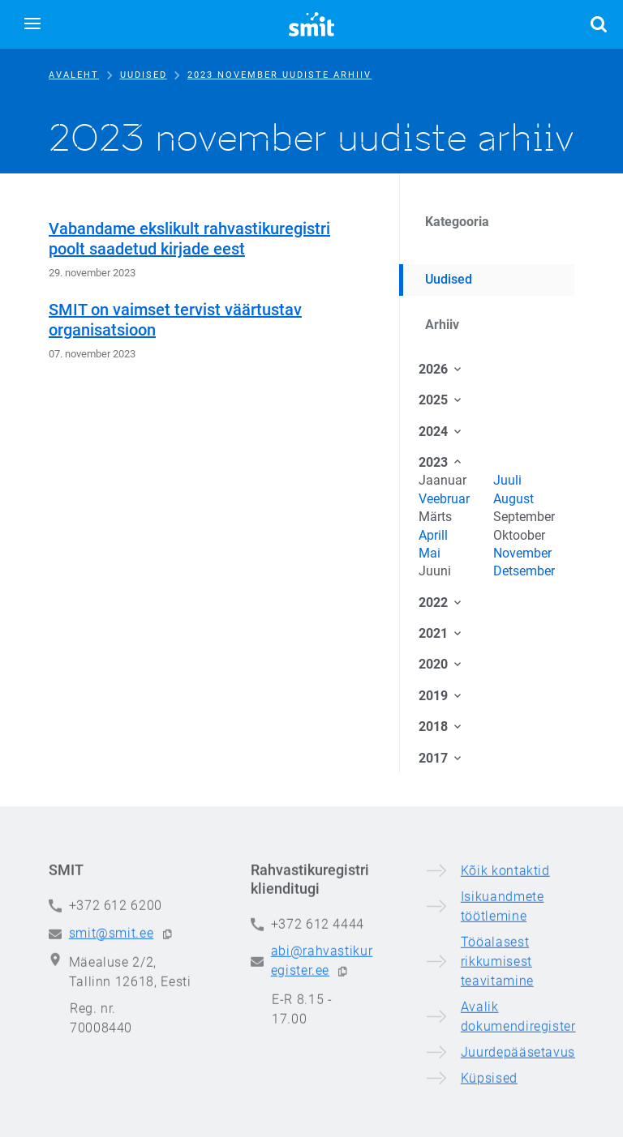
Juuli (507, 480)
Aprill (433, 535)
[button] (32, 24)
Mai (429, 553)
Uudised (143, 75)
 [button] (599, 24)
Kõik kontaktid (505, 996)
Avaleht (74, 75)
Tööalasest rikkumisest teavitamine (497, 1087)
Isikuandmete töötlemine (502, 1032)
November (522, 553)
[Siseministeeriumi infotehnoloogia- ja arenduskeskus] (311, 24)
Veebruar (444, 499)
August (513, 499)
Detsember (524, 571)
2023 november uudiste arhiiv (279, 75)
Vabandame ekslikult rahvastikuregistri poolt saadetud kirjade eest (189, 239)
